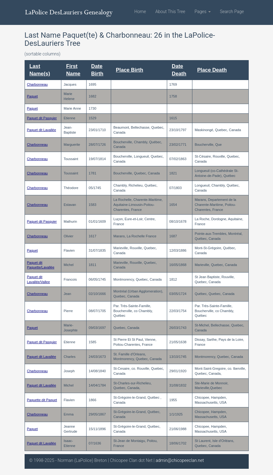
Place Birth (129, 70)
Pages (203, 11)
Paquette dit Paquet (42, 400)
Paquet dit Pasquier (42, 118)
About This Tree (170, 11)
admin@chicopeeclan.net (180, 460)
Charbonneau (37, 84)
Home (140, 11)
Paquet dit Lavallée (41, 130)
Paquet (32, 96)
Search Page (232, 11)
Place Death (212, 70)
